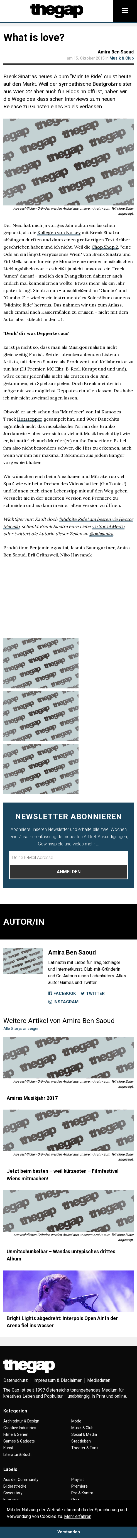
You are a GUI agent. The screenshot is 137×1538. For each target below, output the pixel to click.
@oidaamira (101, 533)
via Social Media (108, 526)
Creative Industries (19, 1428)
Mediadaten (98, 1380)
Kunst (8, 1448)
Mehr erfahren (77, 1516)
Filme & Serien (15, 1434)
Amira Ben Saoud (116, 52)
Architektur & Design (21, 1421)
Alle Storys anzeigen (21, 1028)
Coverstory (13, 1493)
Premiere (79, 1486)
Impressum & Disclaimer (57, 1380)
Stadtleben (81, 1441)
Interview (11, 1499)
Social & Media (84, 1434)
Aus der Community (20, 1479)
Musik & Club (121, 58)
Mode (76, 1421)
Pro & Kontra (82, 1493)
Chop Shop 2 (105, 247)
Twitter (93, 993)
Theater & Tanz (85, 1448)
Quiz (75, 1499)
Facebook (62, 993)
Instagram (63, 1001)
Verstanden (68, 1532)
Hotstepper (29, 419)
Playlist (77, 1479)
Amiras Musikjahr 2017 (32, 1098)
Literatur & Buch (17, 1454)
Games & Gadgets (19, 1441)
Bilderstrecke (14, 1486)
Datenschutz (15, 1380)
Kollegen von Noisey (58, 232)
